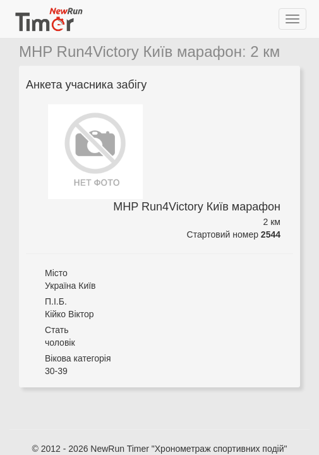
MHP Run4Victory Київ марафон (130, 51)
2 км (265, 51)
